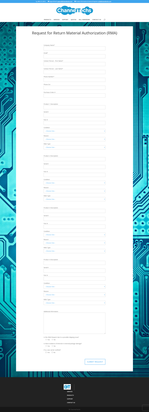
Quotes (73, 19)
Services (57, 19)
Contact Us (96, 19)
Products (47, 19)
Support (65, 19)
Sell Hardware (84, 19)
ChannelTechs (75, 409)
